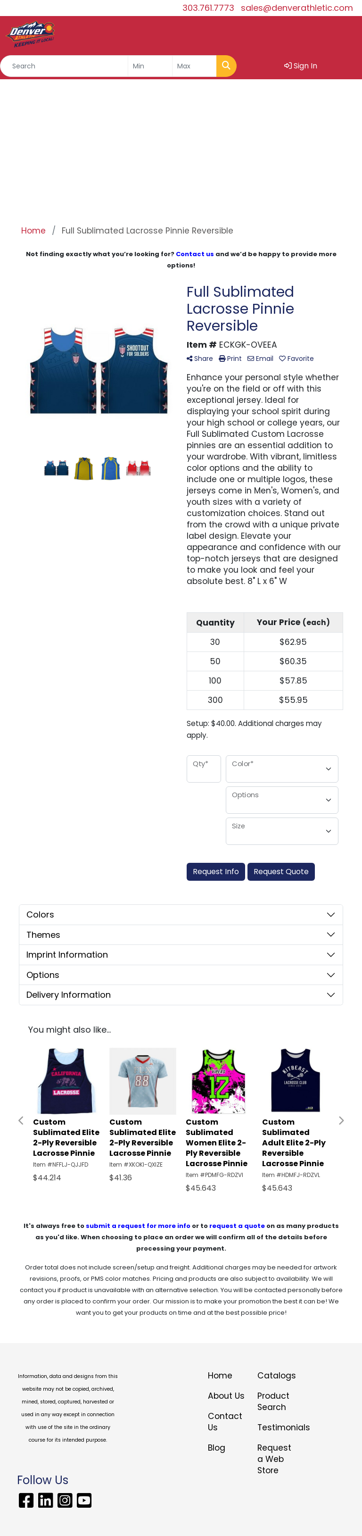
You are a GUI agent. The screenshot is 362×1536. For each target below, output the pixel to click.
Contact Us (225, 1422)
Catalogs (276, 1375)
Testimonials (276, 1427)
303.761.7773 (208, 8)
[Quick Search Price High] (194, 66)
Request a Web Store (274, 1459)
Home (220, 1375)
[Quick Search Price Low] (150, 66)
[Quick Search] (64, 66)
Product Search (273, 1401)
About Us (226, 1396)
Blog (216, 1447)
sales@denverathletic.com (297, 8)
